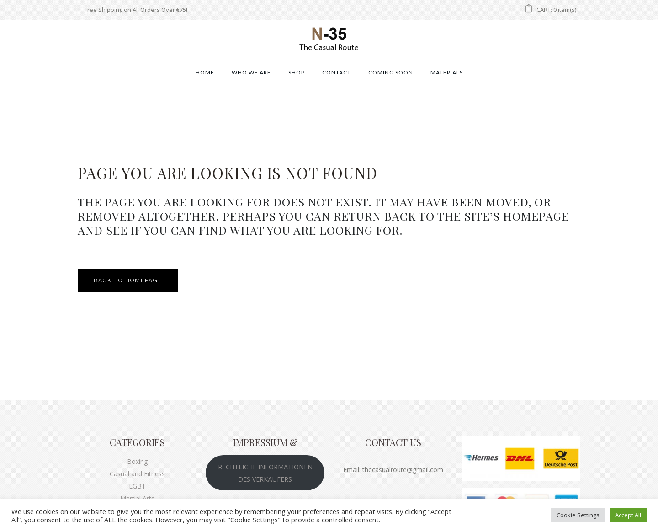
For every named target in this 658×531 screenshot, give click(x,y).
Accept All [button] (628, 515)
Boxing (137, 461)
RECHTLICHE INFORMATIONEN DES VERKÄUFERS (265, 473)
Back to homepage (128, 280)
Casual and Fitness (137, 473)
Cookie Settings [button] (578, 515)
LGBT (137, 486)
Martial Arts (137, 498)
